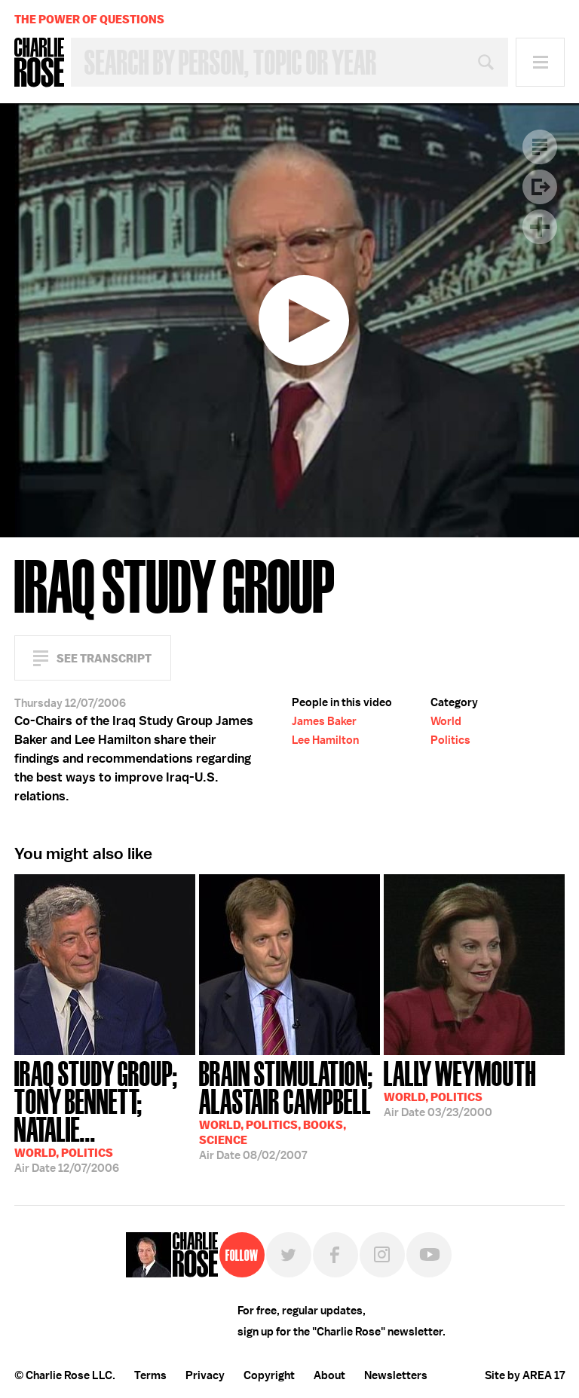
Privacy (205, 1375)
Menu (540, 62)
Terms (150, 1375)
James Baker (324, 721)
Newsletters (395, 1375)
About (329, 1375)
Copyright (269, 1375)
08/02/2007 (289, 1109)
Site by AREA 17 (525, 1375)
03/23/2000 (460, 1087)
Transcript (539, 147)
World (445, 721)
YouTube (429, 1254)
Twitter (288, 1254)
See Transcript (104, 658)
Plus (539, 227)
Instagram (382, 1254)
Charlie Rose (39, 62)
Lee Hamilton (325, 740)
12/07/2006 (104, 1115)
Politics (450, 740)
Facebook (335, 1254)
